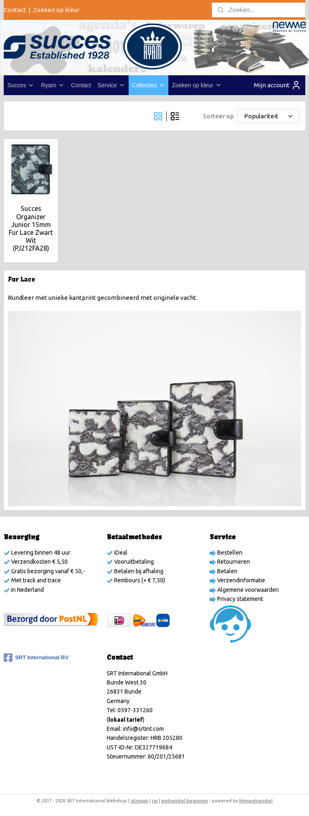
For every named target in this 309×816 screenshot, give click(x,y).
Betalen (226, 571)
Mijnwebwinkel (256, 800)
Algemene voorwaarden (247, 589)
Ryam (53, 85)
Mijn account (277, 85)
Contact (15, 9)
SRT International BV (36, 658)
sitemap (139, 800)
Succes (20, 85)
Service (111, 85)
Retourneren (233, 561)
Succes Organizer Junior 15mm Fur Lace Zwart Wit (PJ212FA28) (31, 228)
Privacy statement (239, 599)
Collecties (148, 85)
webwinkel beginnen (184, 800)
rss (155, 800)
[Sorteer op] (268, 116)
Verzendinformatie (240, 580)
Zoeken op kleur (56, 9)
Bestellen (229, 552)
